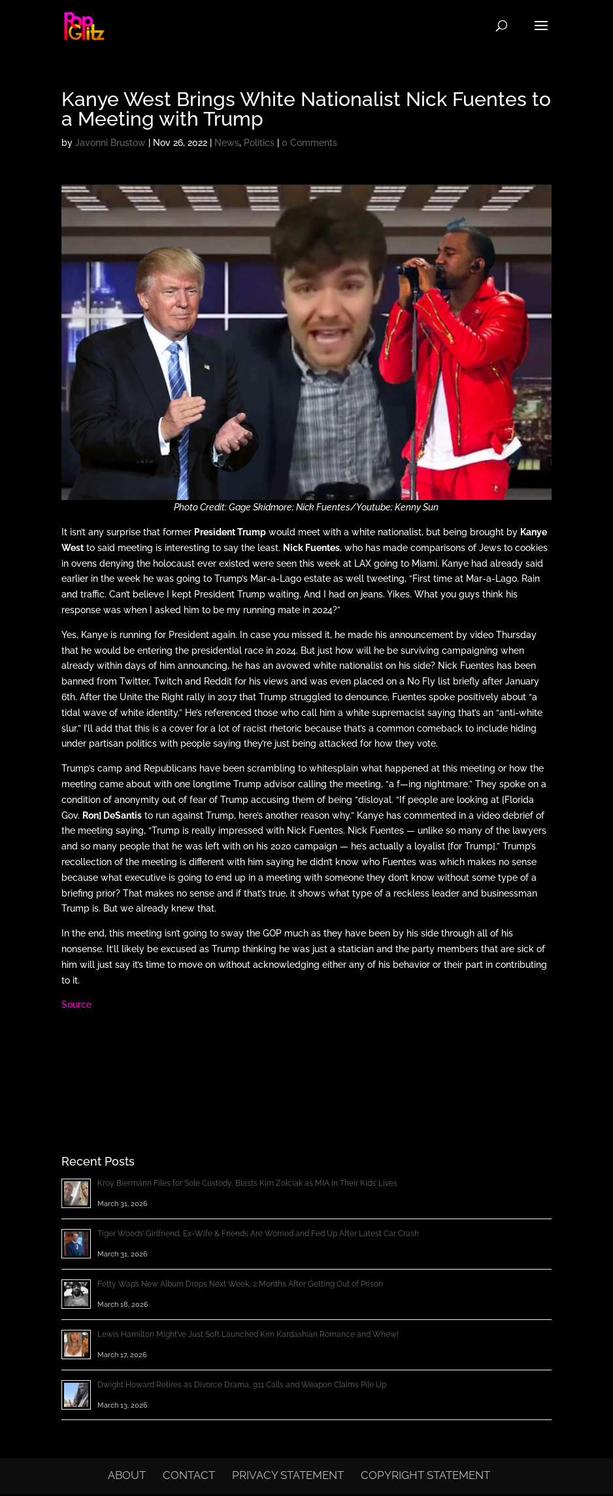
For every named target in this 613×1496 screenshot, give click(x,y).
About (127, 1475)
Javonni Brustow (110, 142)
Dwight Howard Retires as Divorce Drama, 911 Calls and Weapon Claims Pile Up (241, 1384)
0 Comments (309, 142)
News (226, 142)
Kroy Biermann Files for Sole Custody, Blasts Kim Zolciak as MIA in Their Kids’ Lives (247, 1183)
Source (76, 1004)
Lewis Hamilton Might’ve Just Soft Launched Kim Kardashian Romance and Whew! (248, 1334)
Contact (189, 1475)
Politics (259, 142)
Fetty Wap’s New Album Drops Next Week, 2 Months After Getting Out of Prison (240, 1284)
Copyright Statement (425, 1475)
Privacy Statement (288, 1475)
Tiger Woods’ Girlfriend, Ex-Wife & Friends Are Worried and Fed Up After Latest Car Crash (258, 1233)
